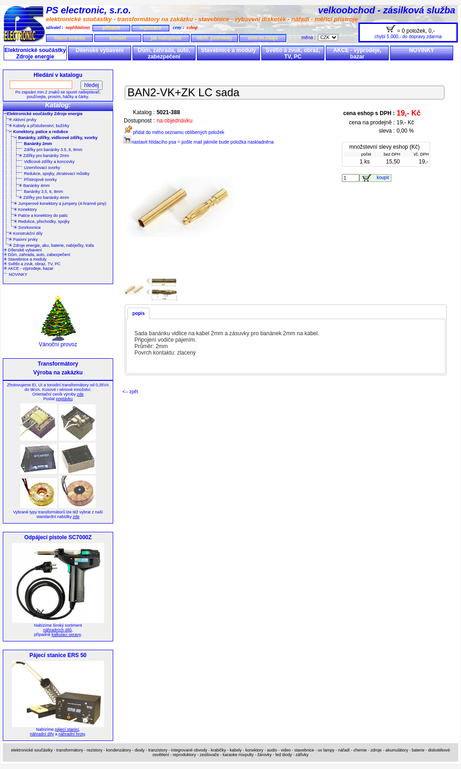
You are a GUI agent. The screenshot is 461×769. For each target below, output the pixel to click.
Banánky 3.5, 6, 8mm (43, 191)
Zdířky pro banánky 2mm (44, 155)
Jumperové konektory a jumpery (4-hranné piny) (60, 203)
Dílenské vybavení (99, 50)
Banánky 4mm (34, 185)
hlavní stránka (69, 38)
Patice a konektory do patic (41, 215)
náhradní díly (42, 734)
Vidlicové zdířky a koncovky (49, 161)
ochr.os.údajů (262, 38)
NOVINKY (421, 50)
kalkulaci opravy (66, 634)
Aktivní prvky (22, 119)
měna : (309, 37)
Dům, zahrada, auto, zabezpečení (164, 53)
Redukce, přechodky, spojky (41, 221)
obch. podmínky (214, 38)
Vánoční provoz (58, 342)
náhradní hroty (71, 734)
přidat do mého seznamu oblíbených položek (173, 132)
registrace (150, 27)
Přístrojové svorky (40, 179)
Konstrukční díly (26, 233)
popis (139, 313)
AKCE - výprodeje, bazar (357, 53)
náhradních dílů (57, 630)
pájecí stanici (67, 729)
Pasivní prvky (23, 239)
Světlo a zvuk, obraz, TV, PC (292, 53)
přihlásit (111, 27)
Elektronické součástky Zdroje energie (35, 53)
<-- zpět (130, 391)
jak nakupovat (166, 38)
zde (80, 394)
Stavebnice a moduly (228, 50)
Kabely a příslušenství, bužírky (39, 125)
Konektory (25, 209)
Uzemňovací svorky (42, 167)
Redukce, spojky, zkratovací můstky (56, 173)
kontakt (117, 38)
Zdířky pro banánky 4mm (44, 197)
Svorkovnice (27, 227)
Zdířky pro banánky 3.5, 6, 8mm (53, 149)
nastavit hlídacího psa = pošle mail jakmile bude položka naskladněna (198, 142)
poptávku (64, 398)
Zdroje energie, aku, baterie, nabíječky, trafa (51, 245)
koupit (384, 177)
